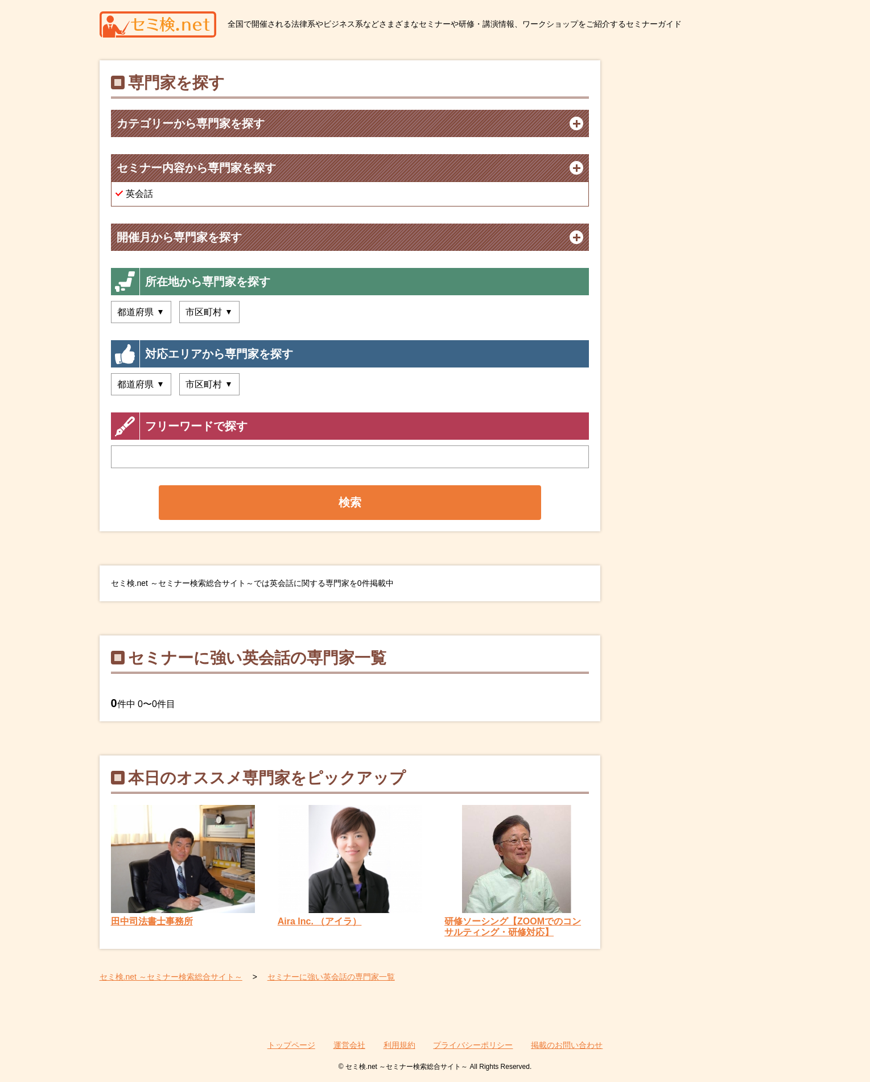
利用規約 (399, 1045)
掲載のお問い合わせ (567, 1045)
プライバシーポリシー (473, 1045)
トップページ (291, 1045)
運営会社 (349, 1045)
